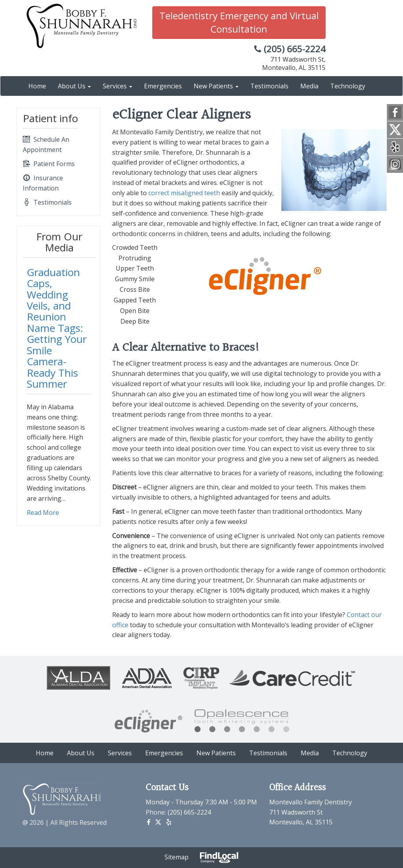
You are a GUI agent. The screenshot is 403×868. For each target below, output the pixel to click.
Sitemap (177, 857)
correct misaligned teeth (184, 193)
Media (309, 86)
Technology (347, 86)
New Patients (216, 86)
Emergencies (163, 86)
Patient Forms (49, 163)
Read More (43, 512)
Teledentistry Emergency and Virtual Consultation (239, 22)
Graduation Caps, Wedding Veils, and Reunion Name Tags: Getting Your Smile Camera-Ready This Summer (57, 328)
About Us (74, 86)
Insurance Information (43, 182)
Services (117, 86)
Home (37, 86)
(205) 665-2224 (289, 49)
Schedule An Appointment (46, 144)
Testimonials (269, 86)
